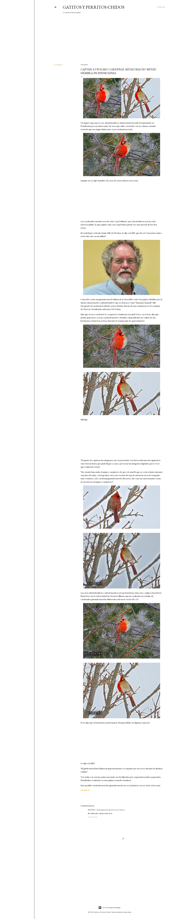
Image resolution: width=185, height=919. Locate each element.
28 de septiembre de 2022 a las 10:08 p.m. (110, 810)
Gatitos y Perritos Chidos (93, 7)
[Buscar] (161, 7)
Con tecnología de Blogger (110, 907)
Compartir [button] (58, 65)
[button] (85, 790)
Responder (92, 817)
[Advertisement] (109, 41)
